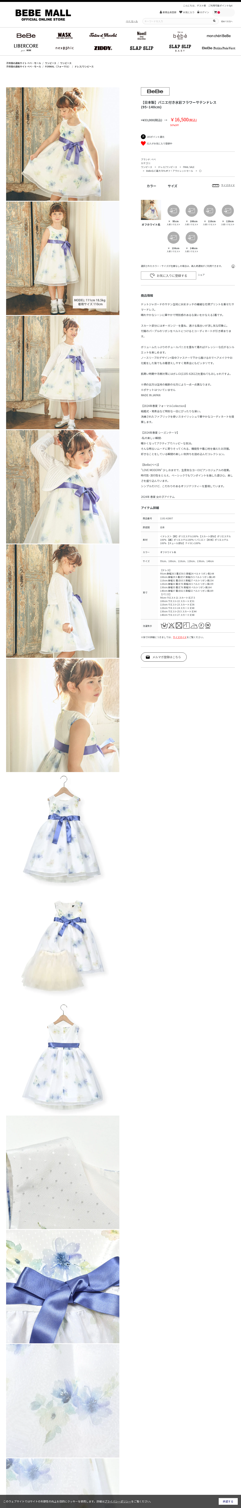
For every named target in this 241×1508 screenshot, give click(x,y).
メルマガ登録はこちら (166, 657)
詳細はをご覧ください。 (124, 1501)
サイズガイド (180, 637)
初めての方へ (227, 21)
